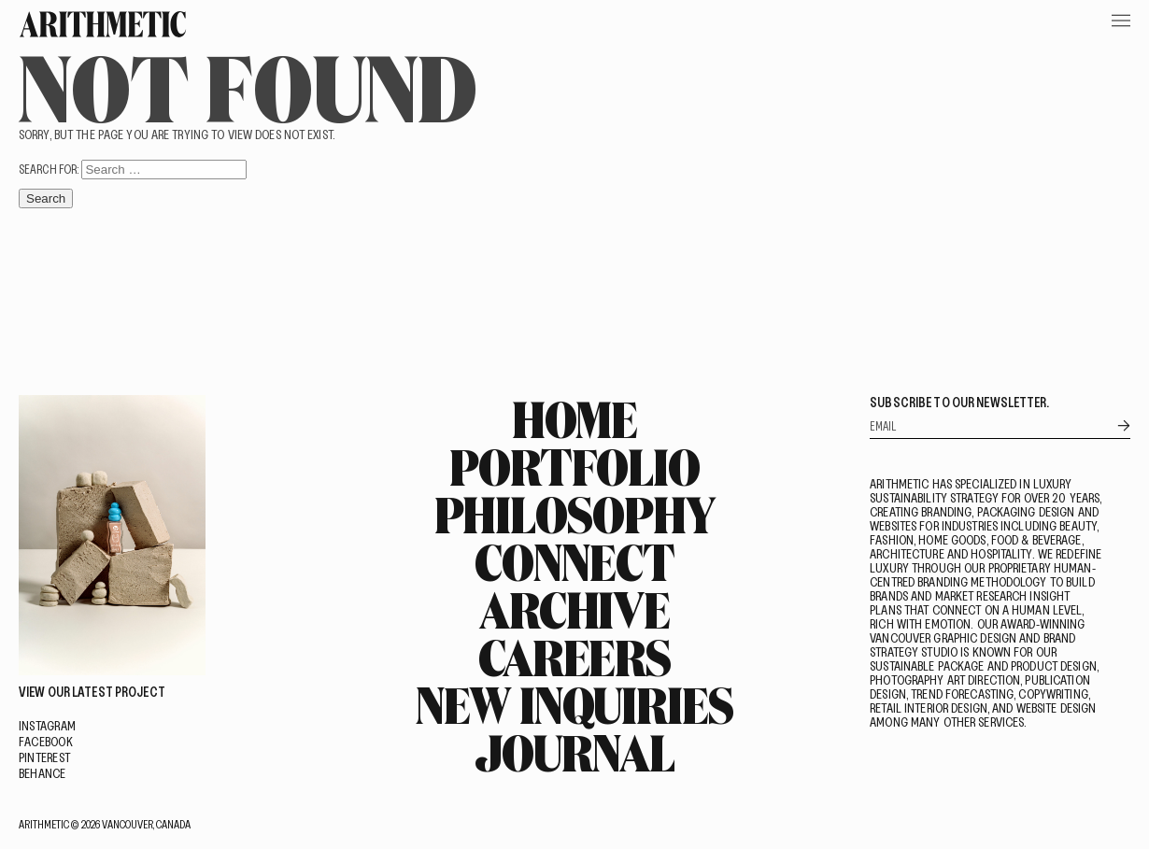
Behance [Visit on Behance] (42, 773)
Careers (574, 656)
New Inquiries (574, 704)
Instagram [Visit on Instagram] (47, 725)
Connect (574, 561)
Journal (574, 751)
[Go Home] (103, 24)
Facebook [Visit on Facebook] (46, 741)
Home (575, 418)
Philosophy (575, 513)
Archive (574, 609)
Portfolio (574, 466)
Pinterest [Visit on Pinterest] (44, 757)
